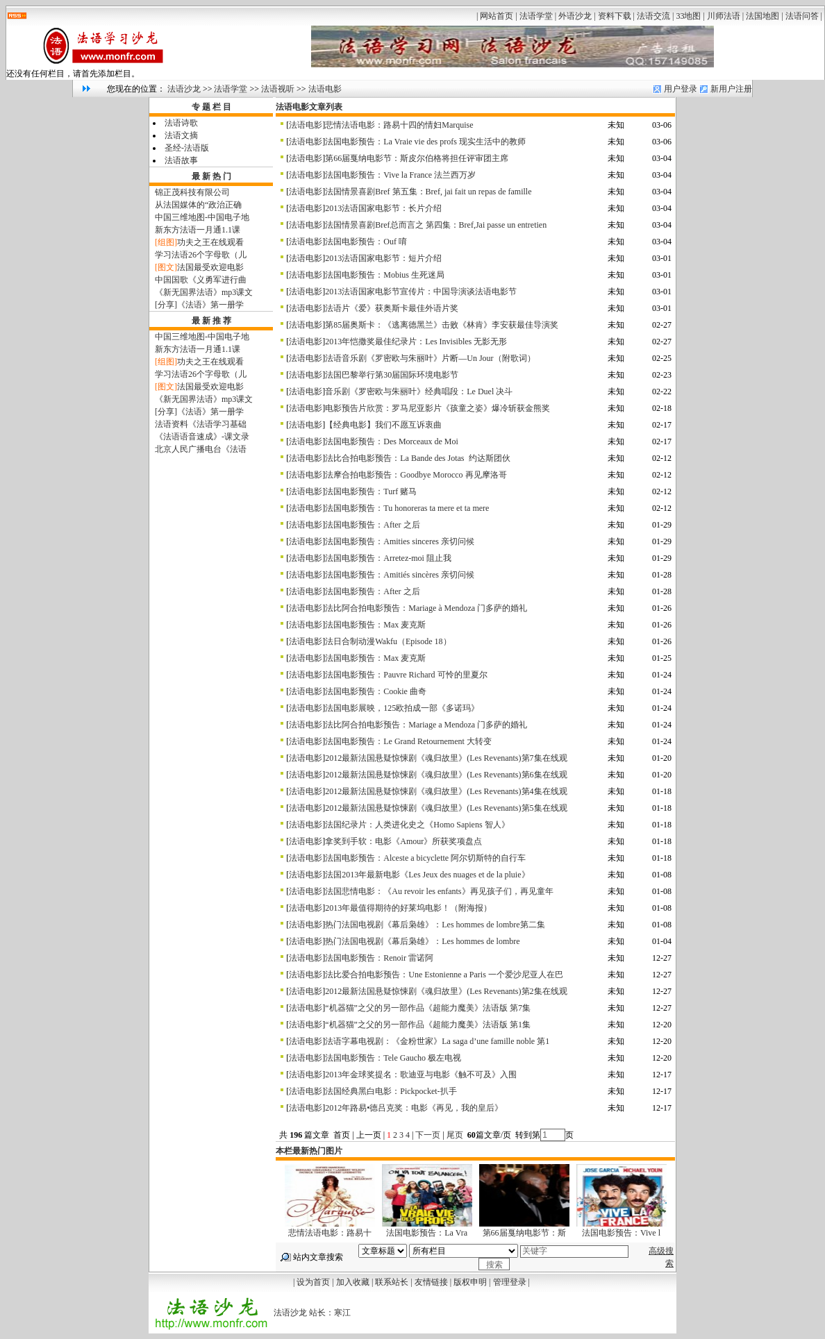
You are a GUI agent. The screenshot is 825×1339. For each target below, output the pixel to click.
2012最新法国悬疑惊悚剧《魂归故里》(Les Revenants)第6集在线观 (446, 775)
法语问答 (802, 16)
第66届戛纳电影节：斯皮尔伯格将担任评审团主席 (416, 158)
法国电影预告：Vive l (621, 1233)
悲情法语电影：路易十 (330, 1233)
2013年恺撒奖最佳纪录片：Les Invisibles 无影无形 (416, 341)
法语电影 (325, 89)
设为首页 (313, 1282)
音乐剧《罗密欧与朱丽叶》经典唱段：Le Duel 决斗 (418, 391)
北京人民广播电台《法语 (201, 449)
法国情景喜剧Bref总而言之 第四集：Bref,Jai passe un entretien (436, 225)
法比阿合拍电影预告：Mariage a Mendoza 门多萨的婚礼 (426, 725)
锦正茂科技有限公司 (192, 192)
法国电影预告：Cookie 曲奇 (375, 691)
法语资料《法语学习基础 (201, 424)
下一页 (427, 1135)
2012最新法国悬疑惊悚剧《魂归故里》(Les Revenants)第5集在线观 (446, 808)
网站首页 (496, 16)
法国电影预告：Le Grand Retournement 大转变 (408, 741)
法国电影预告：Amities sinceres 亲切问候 (399, 541)
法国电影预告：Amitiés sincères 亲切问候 (399, 575)
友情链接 (431, 1282)
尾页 (456, 1135)
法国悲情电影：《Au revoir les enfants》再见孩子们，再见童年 (439, 891)
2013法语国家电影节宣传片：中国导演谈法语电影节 (421, 291)
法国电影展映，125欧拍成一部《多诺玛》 (402, 708)
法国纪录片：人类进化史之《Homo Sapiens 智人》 (417, 824)
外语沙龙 (575, 16)
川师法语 (723, 16)
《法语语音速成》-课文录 (202, 436)
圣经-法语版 (187, 148)
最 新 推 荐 (211, 321)
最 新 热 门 (211, 176)
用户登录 (680, 89)
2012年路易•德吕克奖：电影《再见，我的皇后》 (414, 1108)
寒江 (342, 1312)
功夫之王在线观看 (210, 242)
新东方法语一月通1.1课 (197, 230)
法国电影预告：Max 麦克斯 (375, 625)
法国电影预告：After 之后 (372, 525)
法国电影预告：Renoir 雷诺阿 (379, 958)
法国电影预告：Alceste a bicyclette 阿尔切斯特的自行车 (425, 858)
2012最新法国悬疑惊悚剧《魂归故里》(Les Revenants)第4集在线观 (446, 791)
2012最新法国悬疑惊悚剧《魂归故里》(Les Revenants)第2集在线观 (446, 991)
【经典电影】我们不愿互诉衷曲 (383, 425)
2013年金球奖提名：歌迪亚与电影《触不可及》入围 (421, 1074)
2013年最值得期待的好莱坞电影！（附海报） (408, 908)
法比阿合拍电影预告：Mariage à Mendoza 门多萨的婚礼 (426, 608)
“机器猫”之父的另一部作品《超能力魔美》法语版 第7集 (428, 1008)
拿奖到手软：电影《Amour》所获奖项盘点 (403, 841)
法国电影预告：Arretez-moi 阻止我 (388, 558)
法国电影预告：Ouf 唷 (366, 241)
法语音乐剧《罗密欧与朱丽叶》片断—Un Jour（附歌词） (430, 358)
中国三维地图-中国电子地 (202, 217)
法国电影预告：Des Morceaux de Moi (391, 441)
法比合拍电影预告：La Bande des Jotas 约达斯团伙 (417, 458)
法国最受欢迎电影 (210, 267)
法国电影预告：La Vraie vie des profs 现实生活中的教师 (425, 141)
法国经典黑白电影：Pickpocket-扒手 (390, 1091)
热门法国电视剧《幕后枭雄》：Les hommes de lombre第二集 (434, 924)
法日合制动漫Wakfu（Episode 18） (388, 641)
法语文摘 (181, 135)
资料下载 (614, 16)
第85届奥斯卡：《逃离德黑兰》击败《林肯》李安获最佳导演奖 (441, 325)
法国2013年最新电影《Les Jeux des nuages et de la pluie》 (427, 874)
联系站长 (391, 1282)
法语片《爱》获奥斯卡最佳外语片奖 (391, 308)
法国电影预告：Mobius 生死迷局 (384, 275)
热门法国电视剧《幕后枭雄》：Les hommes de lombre (422, 941)
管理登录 (509, 1282)
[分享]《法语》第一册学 (199, 305)
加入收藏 (352, 1282)
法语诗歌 (181, 123)
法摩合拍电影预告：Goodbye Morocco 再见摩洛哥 (415, 475)
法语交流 (653, 16)
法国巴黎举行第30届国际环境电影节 (391, 375)
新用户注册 (731, 89)
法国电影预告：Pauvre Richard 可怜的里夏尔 (406, 675)
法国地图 (762, 16)
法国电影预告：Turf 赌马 (371, 491)
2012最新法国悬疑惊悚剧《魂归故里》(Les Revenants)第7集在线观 (446, 758)
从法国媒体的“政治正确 (198, 205)
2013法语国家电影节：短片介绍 (383, 258)
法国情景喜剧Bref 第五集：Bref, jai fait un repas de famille (428, 191)
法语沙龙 (184, 89)
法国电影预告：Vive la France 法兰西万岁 (400, 175)
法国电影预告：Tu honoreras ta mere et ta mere (407, 508)
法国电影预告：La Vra (426, 1233)
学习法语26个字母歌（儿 (201, 255)
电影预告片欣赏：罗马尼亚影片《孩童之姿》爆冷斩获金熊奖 (437, 408)
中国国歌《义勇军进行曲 (201, 280)
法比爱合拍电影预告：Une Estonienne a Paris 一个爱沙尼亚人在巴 (444, 974)
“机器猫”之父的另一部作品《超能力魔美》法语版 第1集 (428, 1024)
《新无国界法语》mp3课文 (204, 292)
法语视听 (277, 89)
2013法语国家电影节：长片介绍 (383, 208)
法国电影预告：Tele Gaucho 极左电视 (393, 1058)
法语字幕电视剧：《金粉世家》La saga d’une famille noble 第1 (437, 1041)
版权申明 (470, 1282)
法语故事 (181, 160)
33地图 (688, 16)
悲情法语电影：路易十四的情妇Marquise (399, 125)
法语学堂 (536, 16)
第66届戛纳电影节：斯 (524, 1233)
